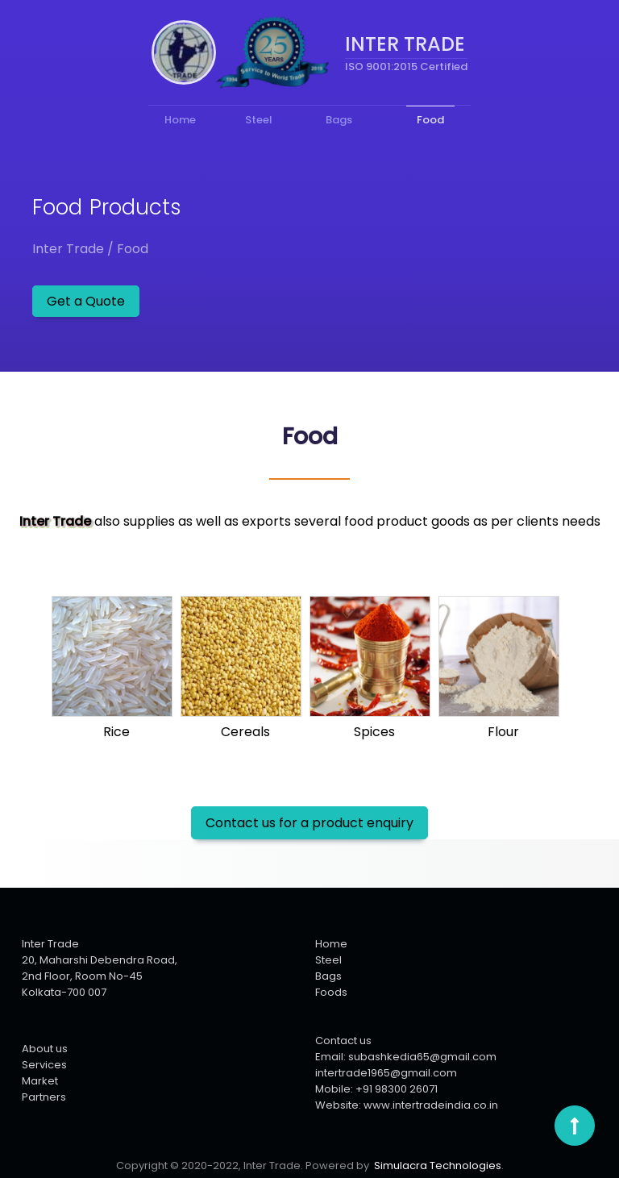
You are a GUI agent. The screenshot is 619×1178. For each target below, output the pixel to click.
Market (40, 1081)
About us (45, 1048)
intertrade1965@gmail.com (386, 1072)
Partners (44, 1097)
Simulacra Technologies (437, 1165)
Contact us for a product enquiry (309, 823)
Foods (331, 992)
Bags (328, 976)
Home (331, 943)
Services (44, 1064)
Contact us (343, 1040)
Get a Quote (86, 301)
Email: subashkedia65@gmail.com (405, 1056)
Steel (328, 960)
